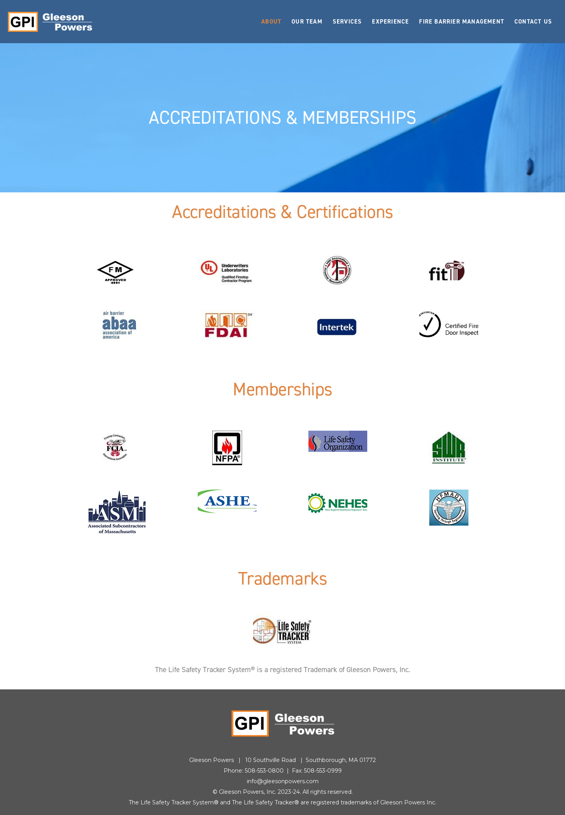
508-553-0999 (323, 770)
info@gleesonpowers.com (283, 781)
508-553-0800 (264, 770)
